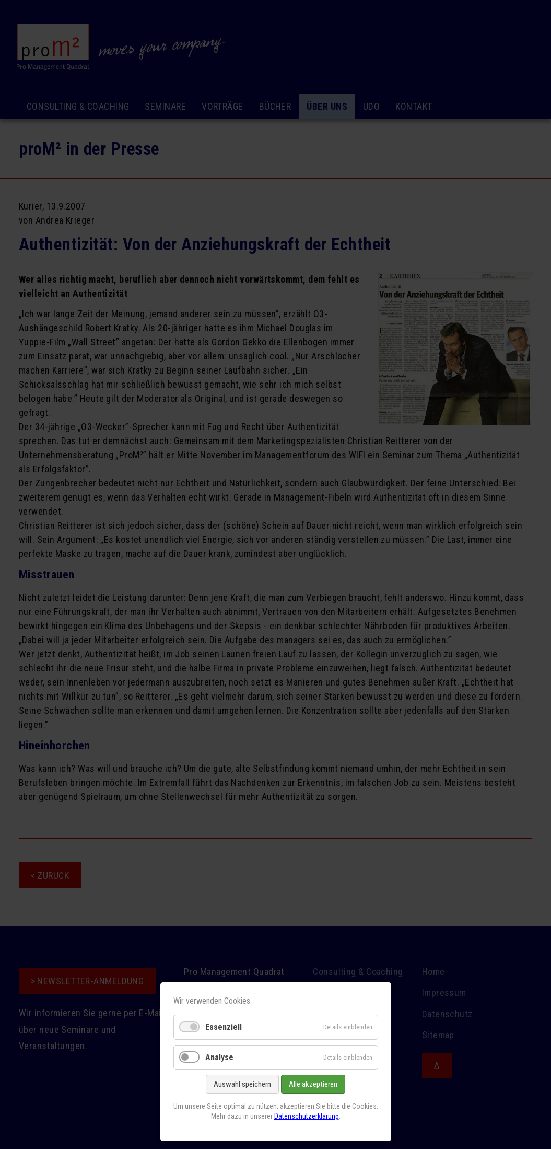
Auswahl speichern (242, 1084)
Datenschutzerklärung (306, 1116)
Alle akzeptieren (313, 1084)
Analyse (219, 1057)
